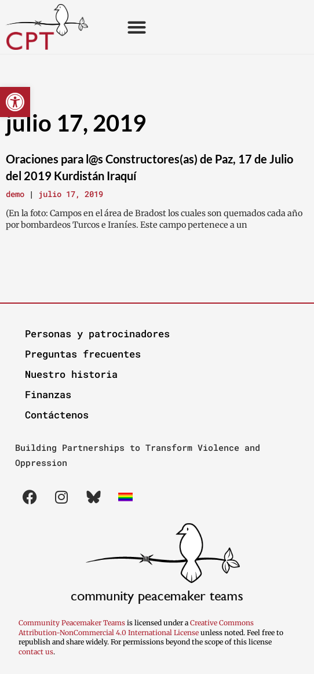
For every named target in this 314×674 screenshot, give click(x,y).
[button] (15, 102)
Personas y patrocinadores (97, 333)
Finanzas (48, 394)
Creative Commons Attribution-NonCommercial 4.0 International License (136, 627)
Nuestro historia (71, 374)
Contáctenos (57, 414)
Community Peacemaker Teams (73, 622)
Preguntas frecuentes (83, 353)
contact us (36, 651)
